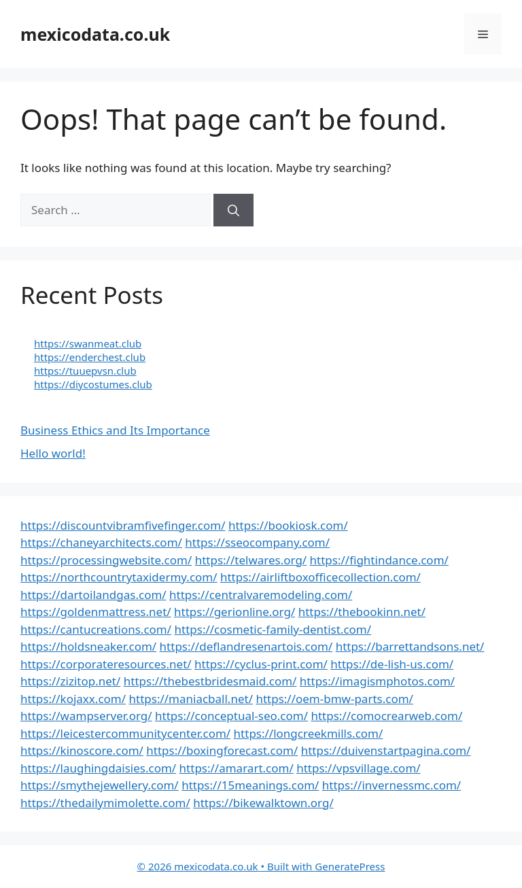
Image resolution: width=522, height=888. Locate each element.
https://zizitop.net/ (70, 681)
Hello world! (53, 453)
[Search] (233, 210)
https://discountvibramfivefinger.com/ (123, 525)
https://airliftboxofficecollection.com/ (320, 577)
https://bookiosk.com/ (288, 525)
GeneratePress (350, 866)
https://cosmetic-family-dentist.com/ (273, 629)
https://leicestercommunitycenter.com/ (125, 733)
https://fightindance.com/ (379, 560)
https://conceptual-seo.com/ (231, 715)
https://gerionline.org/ (234, 611)
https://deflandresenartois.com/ (246, 646)
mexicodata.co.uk (95, 34)
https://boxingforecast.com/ (222, 750)
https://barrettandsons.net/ (410, 646)
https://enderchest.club (89, 357)
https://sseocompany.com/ (257, 542)
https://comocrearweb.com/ (386, 715)
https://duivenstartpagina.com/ (386, 750)
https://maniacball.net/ (191, 698)
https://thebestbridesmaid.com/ (210, 681)
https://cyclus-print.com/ (261, 664)
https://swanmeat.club (87, 343)
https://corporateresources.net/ (106, 664)
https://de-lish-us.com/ (391, 664)
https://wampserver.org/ (86, 715)
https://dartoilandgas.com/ (93, 594)
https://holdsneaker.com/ (88, 646)
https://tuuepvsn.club (85, 370)
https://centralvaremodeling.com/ (260, 594)
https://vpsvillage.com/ (358, 768)
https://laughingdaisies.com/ (98, 768)
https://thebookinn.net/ (361, 611)
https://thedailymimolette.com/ (105, 802)
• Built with (226, 866)
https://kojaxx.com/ (73, 698)
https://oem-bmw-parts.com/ (334, 698)
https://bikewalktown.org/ (263, 802)
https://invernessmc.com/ (391, 785)
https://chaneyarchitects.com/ (101, 542)
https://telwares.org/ (251, 560)
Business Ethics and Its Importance (115, 430)
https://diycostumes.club (93, 384)
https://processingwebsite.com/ (106, 560)
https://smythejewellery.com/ (99, 785)
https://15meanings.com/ (250, 785)
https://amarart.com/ (236, 768)
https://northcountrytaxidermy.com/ (119, 577)
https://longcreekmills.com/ (308, 733)
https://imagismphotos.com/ (377, 681)
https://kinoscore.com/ (81, 750)
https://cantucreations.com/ (95, 629)
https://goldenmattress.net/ (95, 611)
